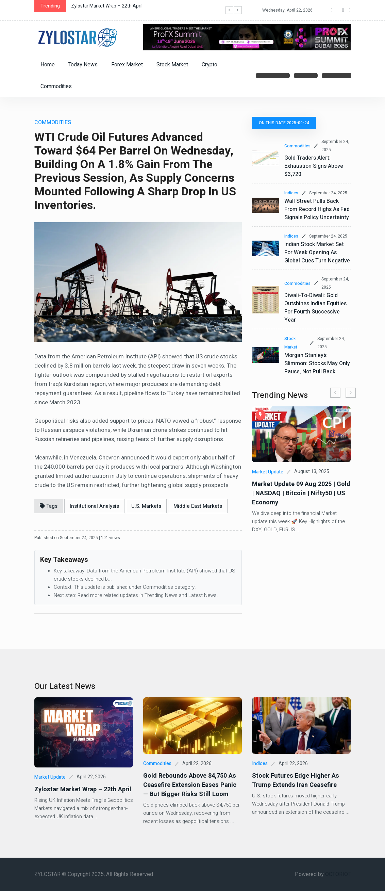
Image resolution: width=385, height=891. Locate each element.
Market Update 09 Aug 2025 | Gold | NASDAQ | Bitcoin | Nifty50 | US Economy (300, 493)
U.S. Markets (146, 506)
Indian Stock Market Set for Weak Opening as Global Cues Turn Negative (317, 252)
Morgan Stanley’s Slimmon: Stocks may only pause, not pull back (317, 363)
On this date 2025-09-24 (284, 123)
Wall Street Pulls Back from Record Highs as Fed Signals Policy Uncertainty (317, 209)
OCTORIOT (338, 874)
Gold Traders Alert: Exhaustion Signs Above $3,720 (313, 166)
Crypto (209, 65)
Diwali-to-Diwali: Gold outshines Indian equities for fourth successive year (315, 307)
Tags (48, 506)
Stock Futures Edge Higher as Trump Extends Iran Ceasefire (294, 780)
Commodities (56, 86)
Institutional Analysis (94, 506)
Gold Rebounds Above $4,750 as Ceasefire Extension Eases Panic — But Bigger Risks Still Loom (192, 785)
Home (47, 65)
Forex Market (127, 65)
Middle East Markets (197, 506)
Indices (291, 193)
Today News (83, 65)
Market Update (267, 471)
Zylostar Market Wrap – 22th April (107, 6)
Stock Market (172, 65)
